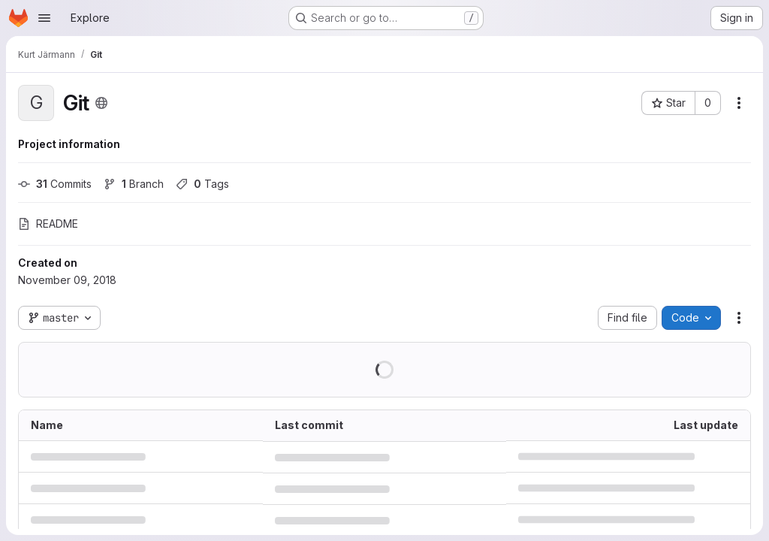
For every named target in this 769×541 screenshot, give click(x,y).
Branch (134, 183)
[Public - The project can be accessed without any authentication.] (101, 103)
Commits (55, 183)
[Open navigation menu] (44, 18)
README (48, 223)
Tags (202, 183)
